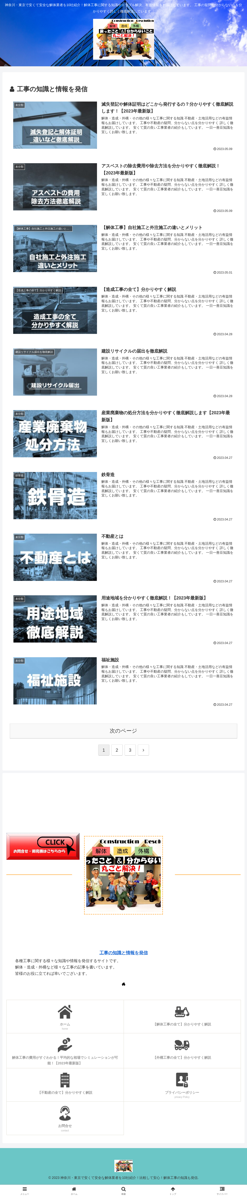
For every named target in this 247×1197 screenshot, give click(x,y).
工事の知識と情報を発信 (123, 952)
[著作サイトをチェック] (123, 984)
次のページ (123, 731)
